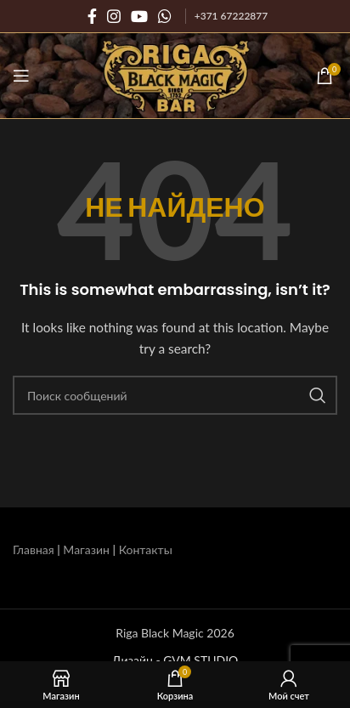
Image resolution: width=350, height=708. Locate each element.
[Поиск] (175, 395)
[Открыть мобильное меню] (21, 76)
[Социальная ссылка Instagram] (114, 16)
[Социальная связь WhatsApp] (165, 16)
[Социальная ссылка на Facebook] (92, 16)
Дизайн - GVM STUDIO (175, 660)
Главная (33, 549)
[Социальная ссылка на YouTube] (139, 16)
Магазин (86, 549)
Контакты (145, 549)
